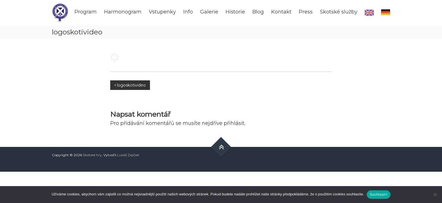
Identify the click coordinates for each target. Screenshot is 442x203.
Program (85, 12)
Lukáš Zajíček (128, 155)
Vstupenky (162, 12)
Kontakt (281, 12)
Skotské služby (338, 12)
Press (306, 12)
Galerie (209, 12)
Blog (258, 12)
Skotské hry (92, 155)
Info (188, 12)
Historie (235, 12)
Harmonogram (123, 12)
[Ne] (435, 194)
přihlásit (234, 123)
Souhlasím (379, 194)
